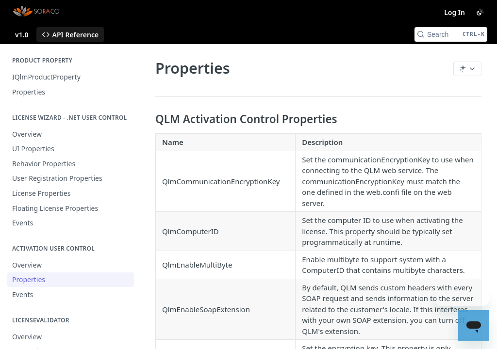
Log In (454, 12)
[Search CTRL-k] (450, 34)
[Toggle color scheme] (480, 12)
